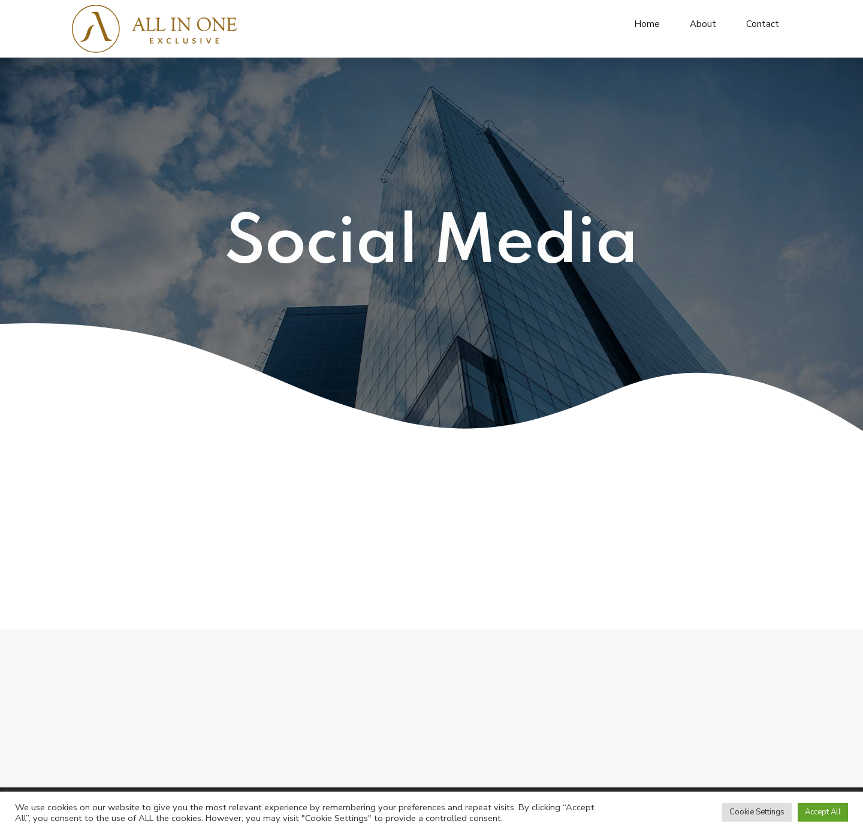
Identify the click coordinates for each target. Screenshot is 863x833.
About (703, 24)
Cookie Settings (756, 812)
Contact (762, 24)
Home (647, 24)
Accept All (823, 812)
